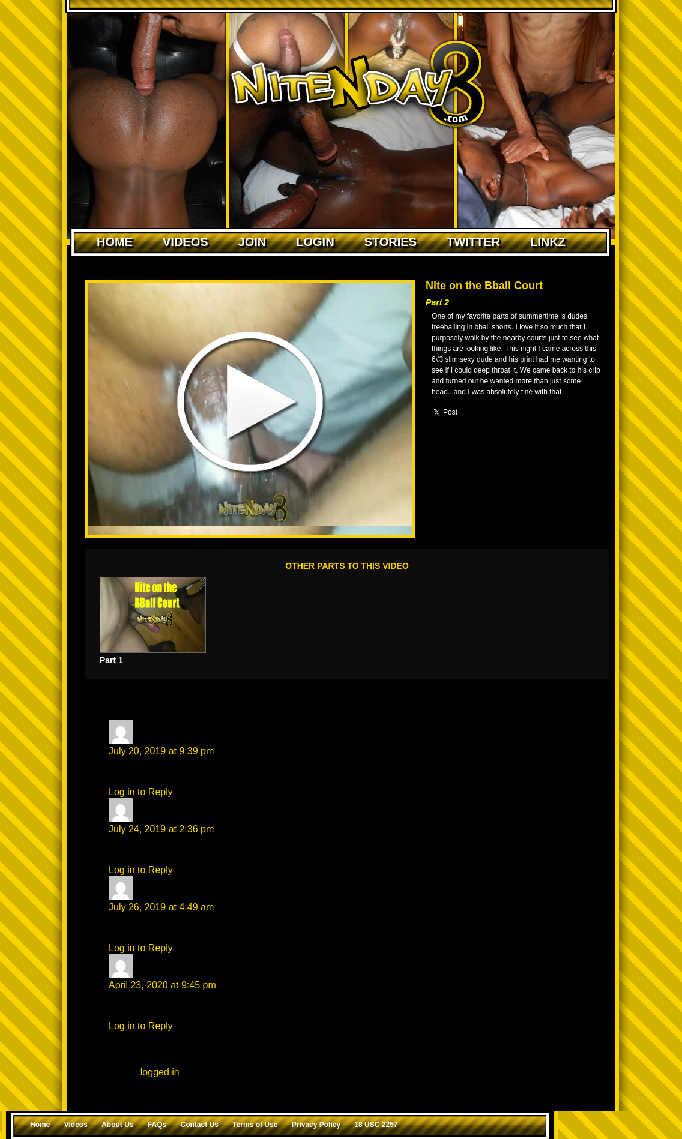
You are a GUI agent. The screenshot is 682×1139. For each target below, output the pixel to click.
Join (252, 241)
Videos (185, 241)
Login (315, 241)
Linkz (548, 241)
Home (115, 241)
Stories (390, 241)
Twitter (473, 241)
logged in (160, 1072)
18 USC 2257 (375, 1124)
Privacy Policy (316, 1124)
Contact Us (200, 1124)
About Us (117, 1124)
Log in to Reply (141, 792)
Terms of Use (254, 1124)
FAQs (157, 1124)
